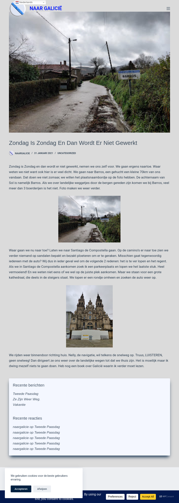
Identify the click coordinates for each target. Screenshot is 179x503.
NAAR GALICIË (46, 8)
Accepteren (21, 488)
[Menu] (168, 8)
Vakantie (19, 405)
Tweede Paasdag (25, 394)
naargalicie (21, 427)
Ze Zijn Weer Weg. (26, 399)
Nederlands (24, 2)
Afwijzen (42, 488)
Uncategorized (67, 153)
